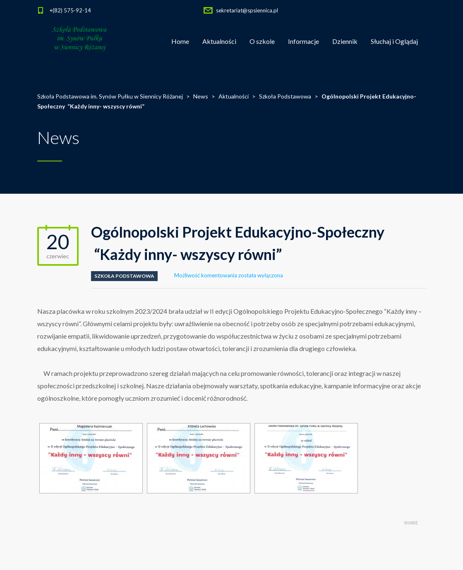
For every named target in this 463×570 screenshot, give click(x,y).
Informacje (303, 41)
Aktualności (219, 41)
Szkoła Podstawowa (124, 276)
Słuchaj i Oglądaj (394, 41)
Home (180, 41)
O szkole (262, 41)
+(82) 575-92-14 (70, 10)
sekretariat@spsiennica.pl (247, 10)
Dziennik (344, 41)
